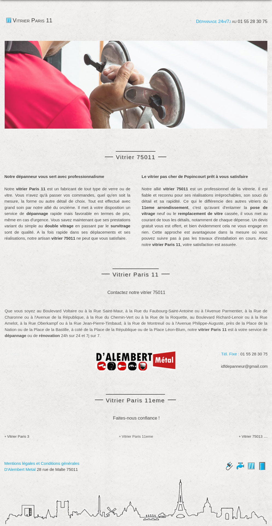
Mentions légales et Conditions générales (40, 463)
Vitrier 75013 (253, 436)
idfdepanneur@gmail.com (245, 365)
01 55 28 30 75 (252, 21)
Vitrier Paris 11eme (137, 436)
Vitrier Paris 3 (17, 436)
